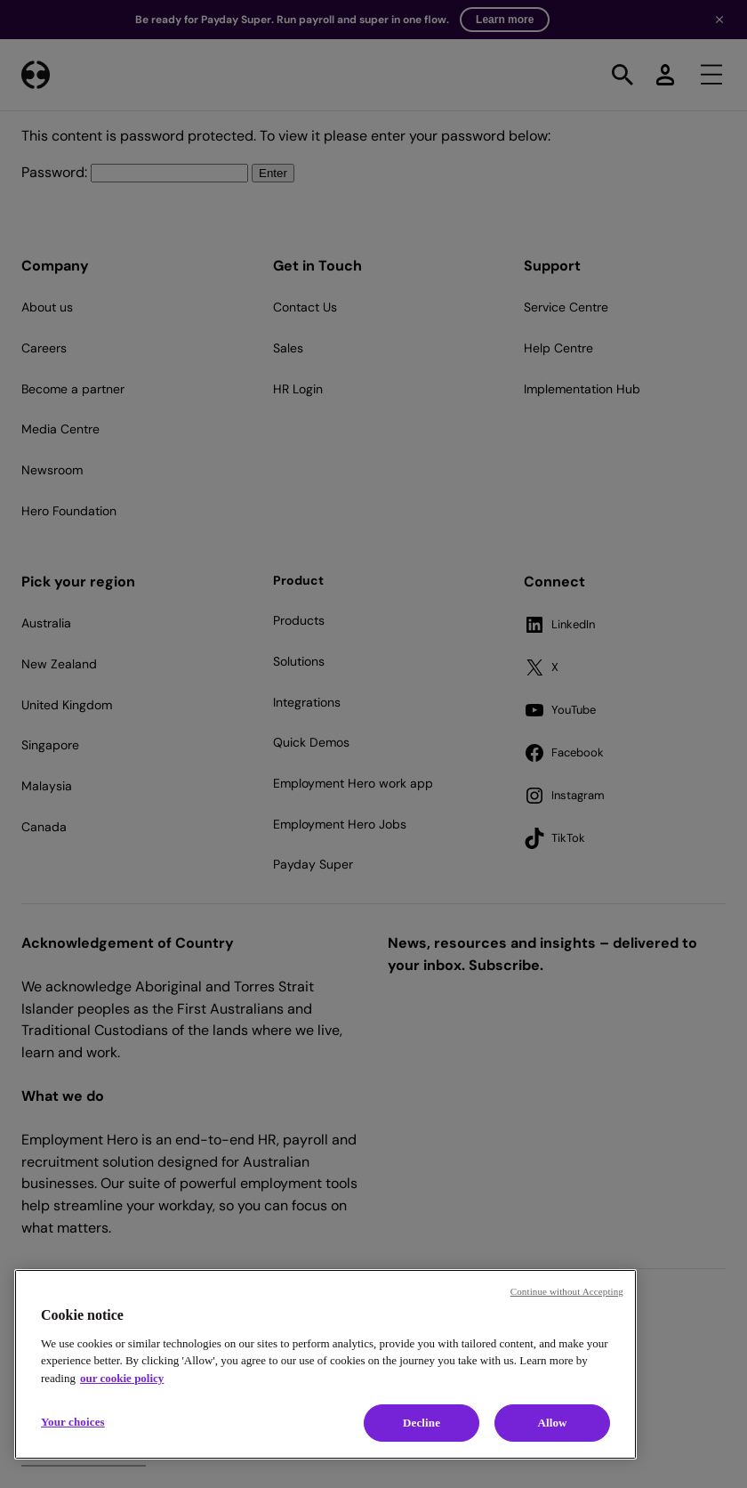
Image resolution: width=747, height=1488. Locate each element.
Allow (551, 1422)
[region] (325, 1364)
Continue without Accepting (566, 1291)
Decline (421, 1422)
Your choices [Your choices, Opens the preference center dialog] (73, 1421)
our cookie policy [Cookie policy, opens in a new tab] (122, 1378)
